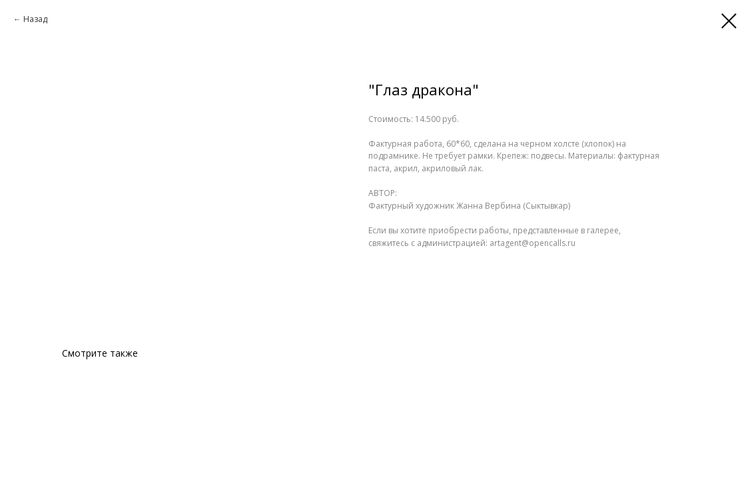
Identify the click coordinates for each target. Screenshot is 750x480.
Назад (35, 19)
